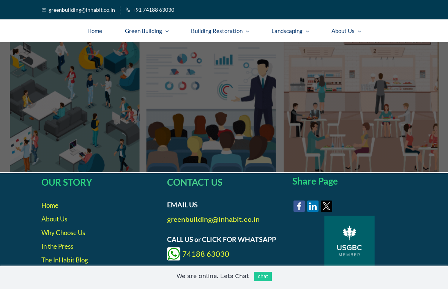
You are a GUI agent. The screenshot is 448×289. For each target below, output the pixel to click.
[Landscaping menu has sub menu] (290, 31)
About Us (54, 219)
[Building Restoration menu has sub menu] (220, 31)
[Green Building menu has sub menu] (146, 31)
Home (49, 205)
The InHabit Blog (64, 260)
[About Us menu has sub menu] (346, 31)
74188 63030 (205, 253)
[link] (299, 206)
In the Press (57, 246)
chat (263, 276)
